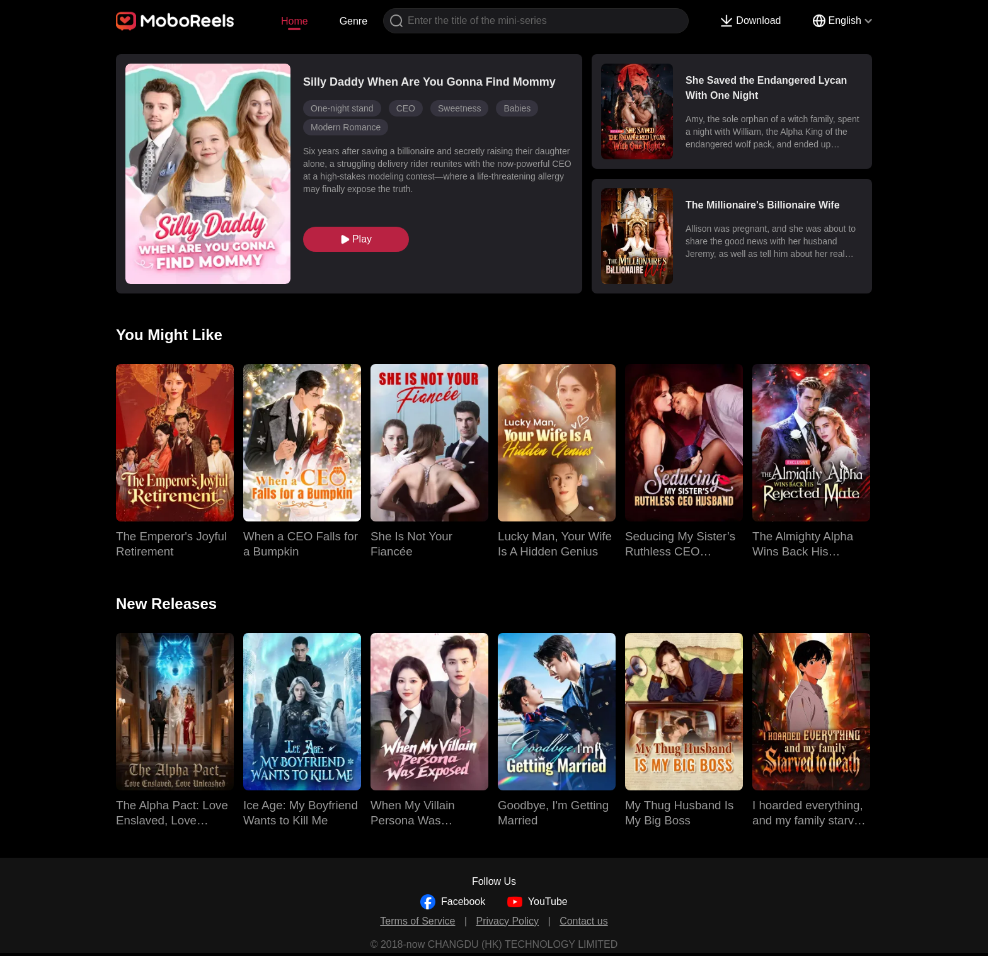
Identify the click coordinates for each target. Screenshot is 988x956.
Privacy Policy (507, 921)
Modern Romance (346, 127)
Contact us (583, 921)
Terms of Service (417, 921)
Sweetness (459, 108)
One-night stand (342, 108)
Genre (353, 21)
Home (294, 21)
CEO (405, 108)
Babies (517, 108)
